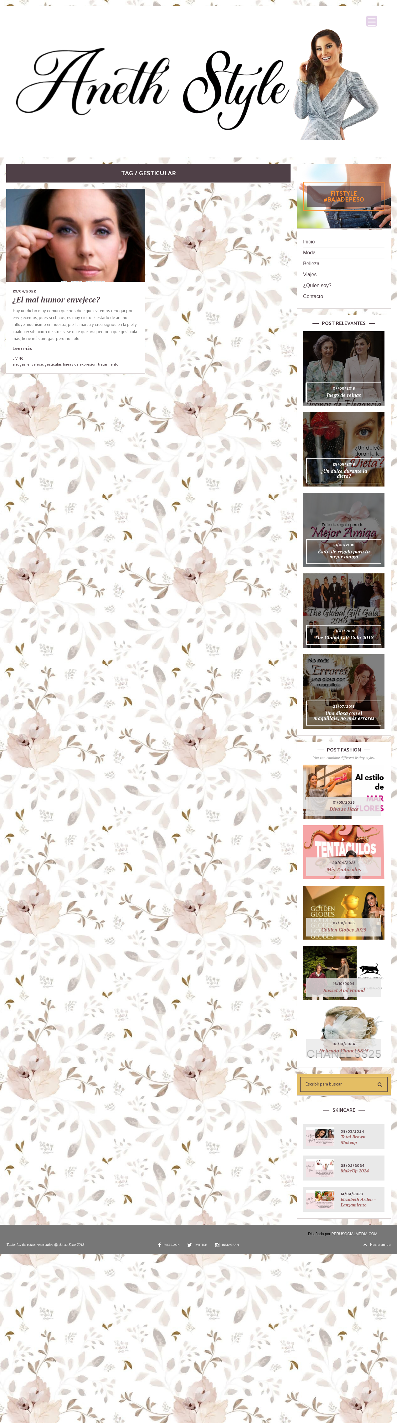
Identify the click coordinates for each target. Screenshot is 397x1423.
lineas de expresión (79, 364)
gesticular (52, 364)
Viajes (310, 274)
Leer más (22, 348)
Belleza (311, 263)
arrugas (19, 364)
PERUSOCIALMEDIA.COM (355, 1234)
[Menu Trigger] (371, 21)
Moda (309, 252)
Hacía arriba (377, 1244)
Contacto (313, 296)
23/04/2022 (24, 291)
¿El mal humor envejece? (56, 299)
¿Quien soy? (317, 285)
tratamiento (108, 364)
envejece (35, 364)
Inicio (309, 241)
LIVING (18, 358)
